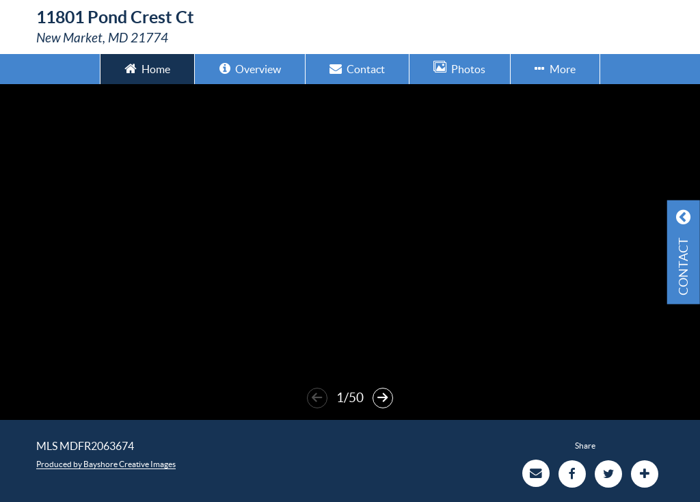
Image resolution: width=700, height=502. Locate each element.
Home (147, 68)
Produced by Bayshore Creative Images (106, 464)
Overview (250, 68)
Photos (459, 68)
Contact (357, 68)
